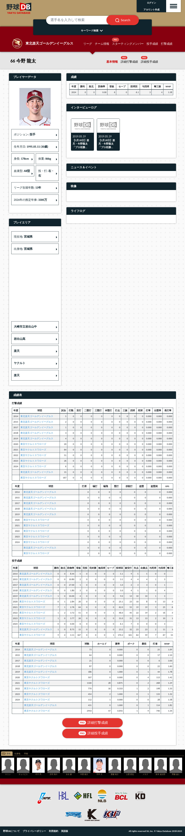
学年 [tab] (9, 753)
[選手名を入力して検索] (80, 20)
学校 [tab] (26, 753)
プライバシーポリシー (34, 831)
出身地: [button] (23, 249)
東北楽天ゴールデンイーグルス (36, 416)
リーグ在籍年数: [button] (27, 187)
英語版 (64, 831)
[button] (35, 326)
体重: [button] (44, 158)
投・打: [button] (46, 173)
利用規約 (53, 831)
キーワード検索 (92, 30)
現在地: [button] (23, 236)
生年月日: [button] (31, 146)
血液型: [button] (22, 171)
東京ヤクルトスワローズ (33, 444)
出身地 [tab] (17, 753)
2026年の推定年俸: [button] (30, 200)
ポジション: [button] (24, 134)
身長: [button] (21, 158)
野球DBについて (11, 831)
